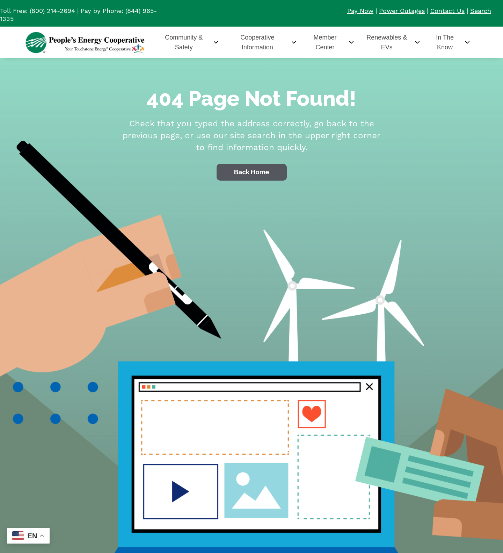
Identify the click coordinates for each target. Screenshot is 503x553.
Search (480, 10)
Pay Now (360, 10)
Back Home (251, 172)
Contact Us (447, 10)
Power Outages (402, 10)
